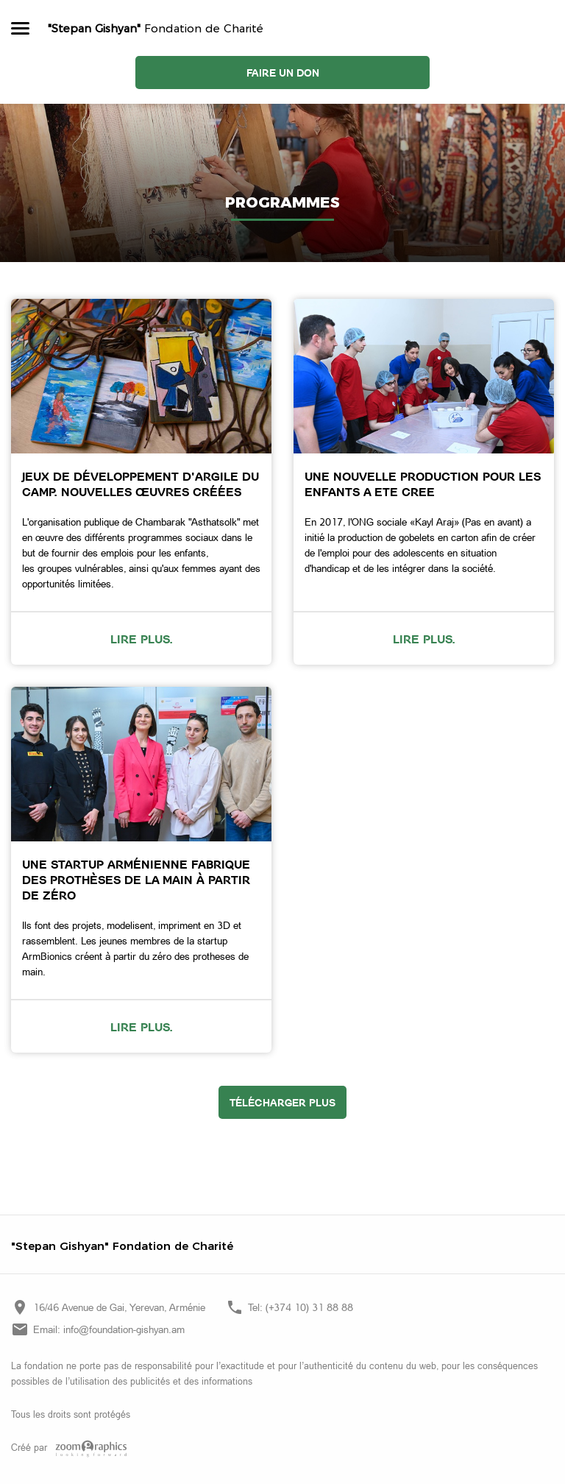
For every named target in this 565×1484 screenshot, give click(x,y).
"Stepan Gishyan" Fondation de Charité (122, 1246)
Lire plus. (141, 639)
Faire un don (282, 72)
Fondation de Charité (155, 28)
